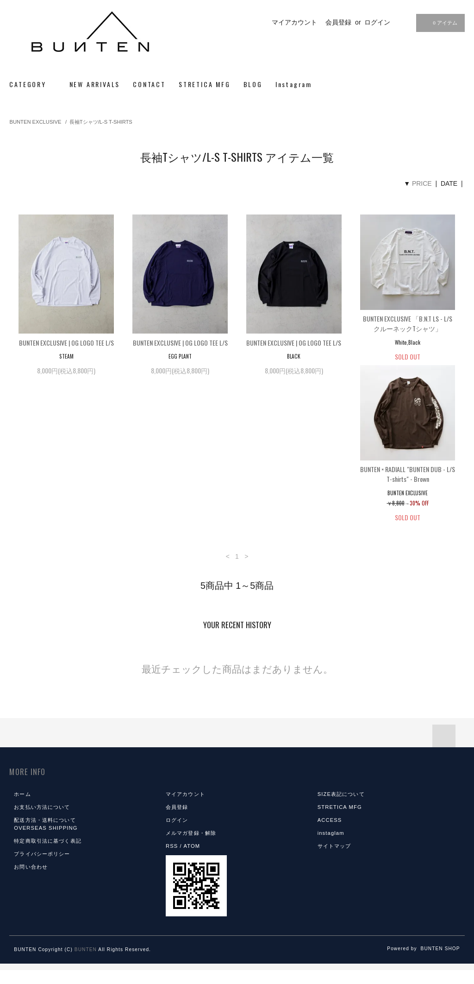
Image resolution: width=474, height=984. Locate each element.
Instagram (293, 84)
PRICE (422, 183)
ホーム (22, 808)
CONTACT (149, 84)
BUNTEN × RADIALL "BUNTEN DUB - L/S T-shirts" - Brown (66, 488)
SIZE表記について (341, 808)
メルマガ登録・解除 (191, 847)
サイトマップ (334, 860)
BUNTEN (86, 963)
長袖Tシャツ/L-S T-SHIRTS (100, 122)
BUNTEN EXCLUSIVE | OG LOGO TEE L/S (66, 342)
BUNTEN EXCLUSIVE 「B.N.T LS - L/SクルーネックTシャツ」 (407, 323)
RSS (172, 860)
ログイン (377, 22)
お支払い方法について (42, 821)
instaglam (331, 847)
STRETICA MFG (205, 84)
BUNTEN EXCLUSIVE (35, 122)
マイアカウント (294, 22)
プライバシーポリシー (42, 867)
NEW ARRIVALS (94, 84)
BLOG (252, 84)
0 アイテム (439, 22)
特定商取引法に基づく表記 (47, 855)
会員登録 (338, 22)
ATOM (191, 860)
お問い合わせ (31, 880)
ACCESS (330, 834)
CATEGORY (32, 84)
